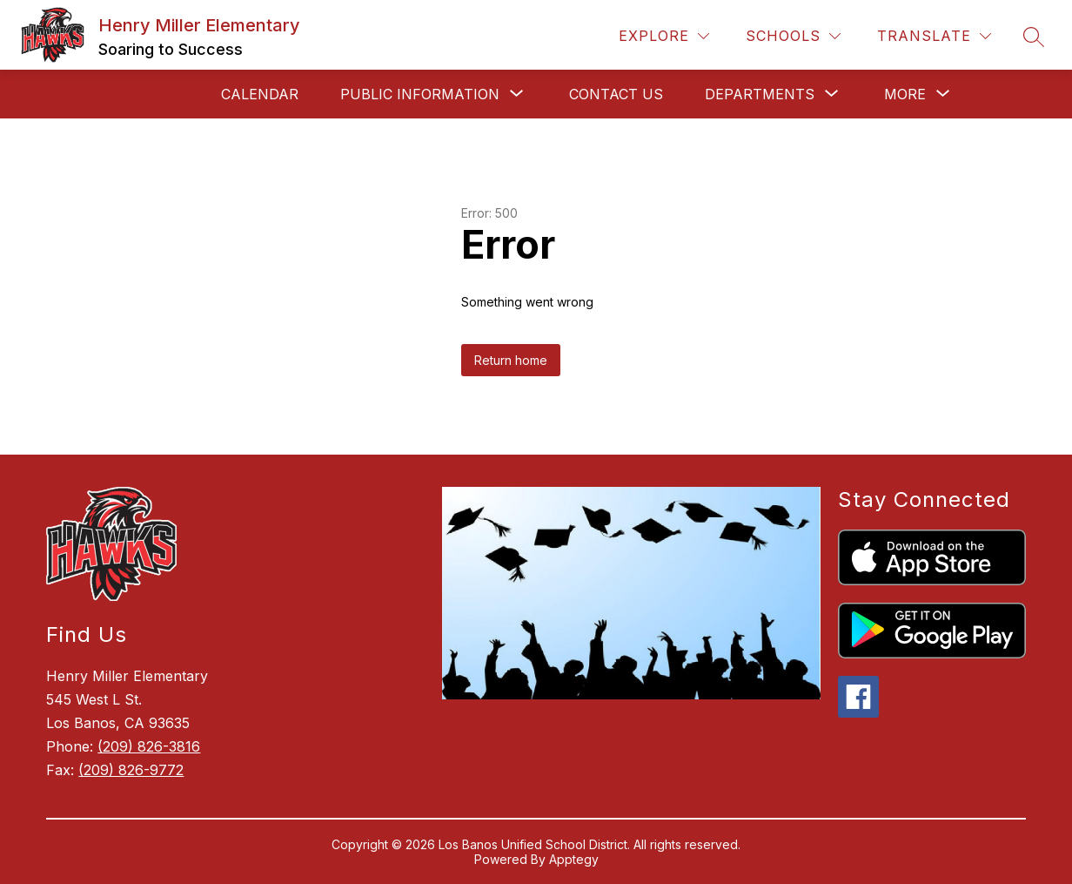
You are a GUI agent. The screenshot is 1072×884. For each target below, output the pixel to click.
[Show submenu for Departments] (759, 94)
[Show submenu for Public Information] (419, 94)
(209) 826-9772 (131, 770)
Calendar (259, 94)
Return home (510, 360)
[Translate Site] (934, 36)
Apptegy (574, 859)
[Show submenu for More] (905, 94)
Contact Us (616, 94)
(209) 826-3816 (148, 746)
